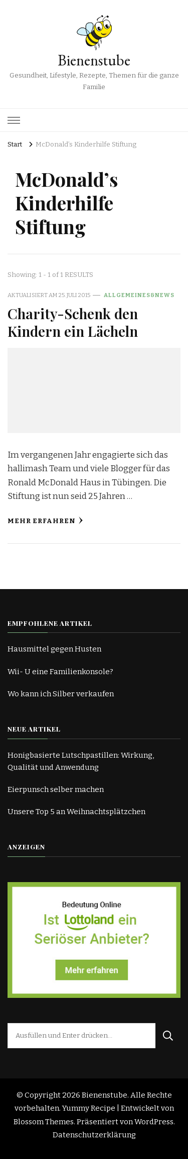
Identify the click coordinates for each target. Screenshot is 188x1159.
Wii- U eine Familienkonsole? (60, 671)
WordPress (153, 1121)
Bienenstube (94, 60)
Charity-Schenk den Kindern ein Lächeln (73, 322)
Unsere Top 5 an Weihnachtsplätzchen (76, 811)
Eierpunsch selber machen (56, 789)
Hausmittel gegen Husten (54, 649)
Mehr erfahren (45, 521)
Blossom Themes (44, 1121)
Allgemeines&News (139, 295)
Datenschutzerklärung (94, 1134)
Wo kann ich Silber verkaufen (61, 693)
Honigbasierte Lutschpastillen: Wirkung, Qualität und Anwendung (81, 761)
